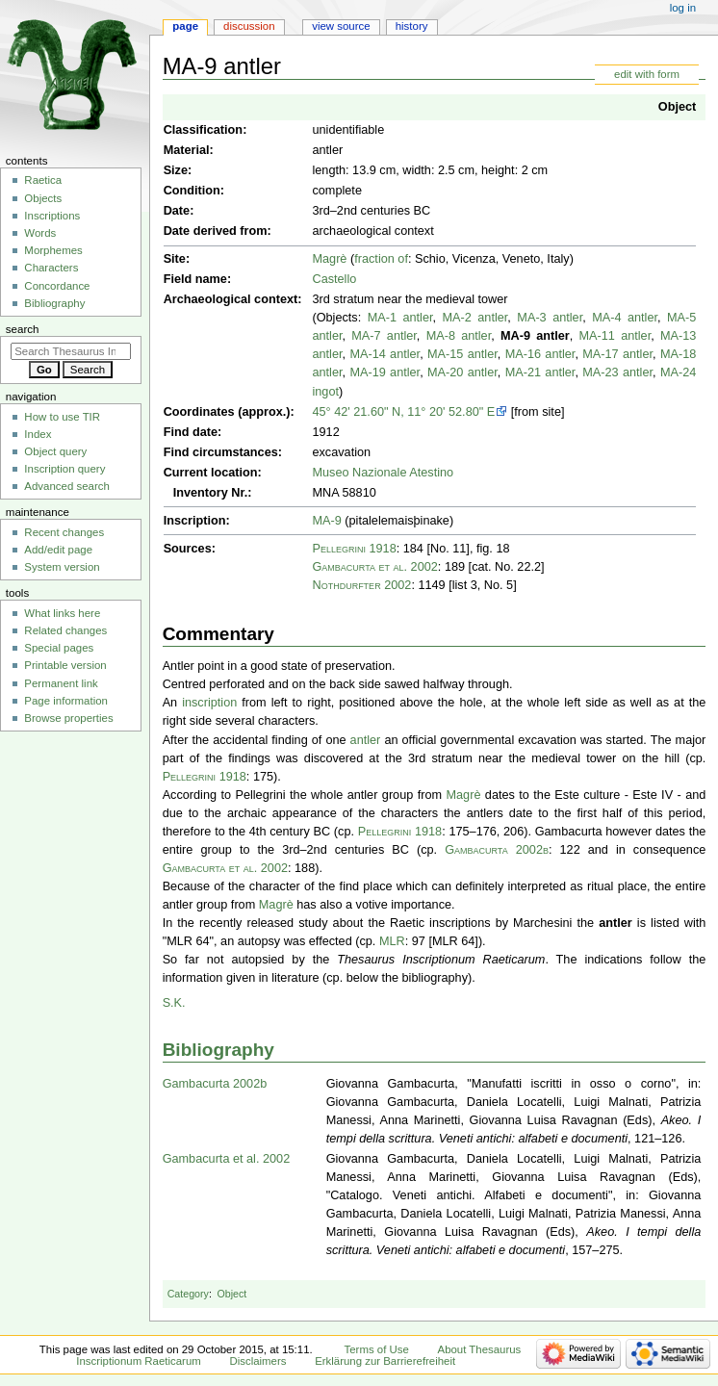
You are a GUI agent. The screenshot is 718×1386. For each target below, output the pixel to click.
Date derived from (216, 231)
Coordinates (199, 412)
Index (37, 434)
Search (22, 329)
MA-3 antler (549, 317)
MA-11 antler (615, 336)
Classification (204, 130)
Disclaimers (257, 1361)
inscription (209, 702)
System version (61, 567)
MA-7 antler (384, 336)
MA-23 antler (617, 372)
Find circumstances (221, 452)
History (412, 26)
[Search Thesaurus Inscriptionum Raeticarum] (71, 351)
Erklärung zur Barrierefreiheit (385, 1361)
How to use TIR (62, 417)
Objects (43, 198)
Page (185, 26)
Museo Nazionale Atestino (382, 472)
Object (677, 107)
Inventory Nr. (210, 493)
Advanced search (67, 486)
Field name (195, 279)
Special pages (58, 648)
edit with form (647, 74)
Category (188, 1293)
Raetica (43, 180)
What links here (62, 613)
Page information (66, 700)
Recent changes (64, 532)
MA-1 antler (400, 317)
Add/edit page (58, 549)
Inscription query (64, 469)
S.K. (174, 1003)
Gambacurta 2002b (497, 850)
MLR (392, 941)
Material (187, 150)
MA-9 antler (535, 336)
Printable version (65, 665)
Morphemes (53, 250)
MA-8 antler (459, 336)
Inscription (195, 520)
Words (40, 233)
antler (365, 740)
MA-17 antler (617, 354)
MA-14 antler (384, 354)
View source (341, 26)
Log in (683, 7)
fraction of (381, 259)
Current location (211, 472)
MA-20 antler (462, 372)
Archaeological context (231, 299)
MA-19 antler (384, 372)
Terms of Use (377, 1349)
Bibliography (218, 1050)
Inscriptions (52, 215)
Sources (188, 548)
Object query (55, 451)
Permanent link (60, 683)
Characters (51, 267)
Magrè (329, 259)
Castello (334, 279)
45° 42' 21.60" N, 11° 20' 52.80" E (403, 412)
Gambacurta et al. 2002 (374, 567)
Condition (192, 190)
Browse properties (68, 718)
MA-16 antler (540, 354)
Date (177, 211)
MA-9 (326, 520)
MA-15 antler (462, 354)
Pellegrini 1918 (354, 548)
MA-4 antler (624, 317)
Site (175, 259)
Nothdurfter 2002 (361, 585)
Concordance (57, 286)
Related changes (65, 630)
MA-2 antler (475, 317)
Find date (191, 432)
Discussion (248, 26)
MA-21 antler (540, 372)
